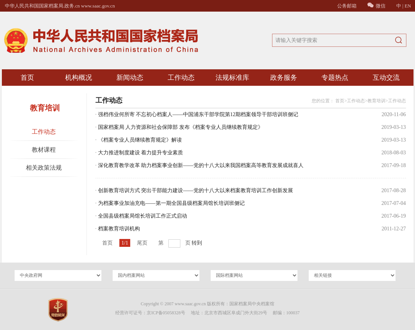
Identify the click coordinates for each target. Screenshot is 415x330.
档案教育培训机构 (119, 228)
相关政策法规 (44, 167)
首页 (27, 77)
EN (408, 6)
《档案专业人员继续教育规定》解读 (140, 140)
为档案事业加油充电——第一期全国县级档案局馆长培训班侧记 (171, 203)
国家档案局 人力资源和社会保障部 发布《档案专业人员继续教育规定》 (180, 127)
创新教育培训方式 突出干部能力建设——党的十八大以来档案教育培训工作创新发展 (195, 190)
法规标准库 (232, 77)
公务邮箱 (347, 6)
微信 (376, 6)
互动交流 (386, 77)
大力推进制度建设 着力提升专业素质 (140, 152)
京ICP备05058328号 (166, 312)
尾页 (142, 243)
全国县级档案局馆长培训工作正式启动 (142, 216)
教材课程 (44, 149)
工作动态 (181, 77)
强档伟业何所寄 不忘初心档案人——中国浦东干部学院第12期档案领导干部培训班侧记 (198, 114)
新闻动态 (129, 77)
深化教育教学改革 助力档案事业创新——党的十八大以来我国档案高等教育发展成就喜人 (201, 165)
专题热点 (334, 77)
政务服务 (283, 77)
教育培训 (376, 100)
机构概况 (78, 77)
